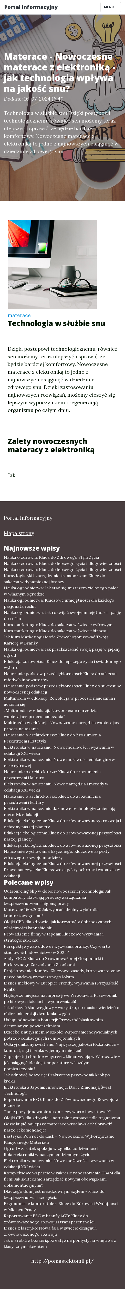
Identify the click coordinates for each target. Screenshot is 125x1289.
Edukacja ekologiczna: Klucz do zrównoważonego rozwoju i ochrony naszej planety (62, 823)
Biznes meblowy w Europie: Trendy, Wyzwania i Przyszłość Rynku (61, 986)
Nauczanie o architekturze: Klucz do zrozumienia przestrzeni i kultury (52, 774)
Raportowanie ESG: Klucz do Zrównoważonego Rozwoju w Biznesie (61, 1102)
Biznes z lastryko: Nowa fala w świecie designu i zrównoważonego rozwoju (50, 1231)
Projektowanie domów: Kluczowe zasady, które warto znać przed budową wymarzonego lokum (62, 973)
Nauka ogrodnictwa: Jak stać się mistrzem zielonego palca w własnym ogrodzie (61, 591)
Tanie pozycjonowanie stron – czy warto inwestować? (57, 1111)
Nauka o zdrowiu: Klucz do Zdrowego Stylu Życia (51, 557)
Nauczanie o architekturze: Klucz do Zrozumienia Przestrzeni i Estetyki (52, 738)
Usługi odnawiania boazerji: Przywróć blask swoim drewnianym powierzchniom (53, 1022)
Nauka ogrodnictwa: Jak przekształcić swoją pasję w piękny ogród (62, 652)
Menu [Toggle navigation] (110, 7)
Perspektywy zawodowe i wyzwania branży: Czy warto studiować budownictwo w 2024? (57, 949)
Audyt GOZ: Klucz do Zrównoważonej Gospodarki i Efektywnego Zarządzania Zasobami (53, 961)
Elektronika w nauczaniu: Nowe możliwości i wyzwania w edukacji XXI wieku (59, 750)
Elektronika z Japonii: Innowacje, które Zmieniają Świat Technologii (57, 1090)
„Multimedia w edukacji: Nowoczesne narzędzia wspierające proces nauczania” (51, 713)
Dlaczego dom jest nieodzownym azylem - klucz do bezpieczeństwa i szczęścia (54, 1194)
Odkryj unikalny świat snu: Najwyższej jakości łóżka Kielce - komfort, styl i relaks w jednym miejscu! (61, 1047)
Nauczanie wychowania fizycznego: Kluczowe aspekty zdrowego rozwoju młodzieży (56, 854)
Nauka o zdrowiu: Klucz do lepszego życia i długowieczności (62, 563)
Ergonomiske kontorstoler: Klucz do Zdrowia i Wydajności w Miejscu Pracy (61, 1206)
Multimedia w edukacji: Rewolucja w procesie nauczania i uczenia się (59, 701)
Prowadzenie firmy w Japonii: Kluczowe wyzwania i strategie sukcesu (53, 937)
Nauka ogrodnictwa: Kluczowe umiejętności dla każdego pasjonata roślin (59, 603)
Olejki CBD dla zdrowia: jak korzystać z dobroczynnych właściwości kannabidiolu (57, 924)
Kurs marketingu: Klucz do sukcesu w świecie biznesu (56, 630)
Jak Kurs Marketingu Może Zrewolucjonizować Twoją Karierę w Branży (56, 640)
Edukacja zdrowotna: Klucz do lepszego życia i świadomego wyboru (62, 664)
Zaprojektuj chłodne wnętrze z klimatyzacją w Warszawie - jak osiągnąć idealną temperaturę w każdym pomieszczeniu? (62, 1062)
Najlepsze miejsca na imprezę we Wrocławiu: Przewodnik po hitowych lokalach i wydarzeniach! (60, 998)
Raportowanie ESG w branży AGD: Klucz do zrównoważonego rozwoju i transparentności (49, 1218)
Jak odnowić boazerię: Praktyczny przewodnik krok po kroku (57, 1078)
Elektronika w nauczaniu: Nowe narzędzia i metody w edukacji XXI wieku (56, 787)
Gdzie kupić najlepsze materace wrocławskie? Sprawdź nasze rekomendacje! (58, 1127)
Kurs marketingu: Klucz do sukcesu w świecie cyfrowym (58, 624)
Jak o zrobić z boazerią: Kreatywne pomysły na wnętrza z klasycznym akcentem (60, 1243)
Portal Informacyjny (31, 7)
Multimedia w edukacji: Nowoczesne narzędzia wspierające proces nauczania (62, 725)
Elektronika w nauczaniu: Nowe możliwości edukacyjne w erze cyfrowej (59, 762)
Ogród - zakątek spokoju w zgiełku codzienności (51, 1148)
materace (19, 315)
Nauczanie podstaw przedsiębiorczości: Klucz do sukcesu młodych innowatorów (60, 676)
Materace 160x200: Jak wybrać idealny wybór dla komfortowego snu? (51, 912)
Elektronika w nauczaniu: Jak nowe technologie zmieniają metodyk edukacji (59, 811)
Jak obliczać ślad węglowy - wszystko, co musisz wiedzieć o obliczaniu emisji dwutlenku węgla (61, 1010)
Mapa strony (19, 533)
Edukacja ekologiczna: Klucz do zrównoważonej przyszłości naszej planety (62, 836)
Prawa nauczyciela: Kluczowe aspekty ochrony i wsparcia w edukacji (62, 872)
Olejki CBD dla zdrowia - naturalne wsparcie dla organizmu (62, 1117)
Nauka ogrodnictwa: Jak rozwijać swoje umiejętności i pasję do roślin (62, 615)
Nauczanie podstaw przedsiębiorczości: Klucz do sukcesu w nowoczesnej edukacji (62, 689)
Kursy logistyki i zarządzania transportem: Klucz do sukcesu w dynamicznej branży (54, 578)
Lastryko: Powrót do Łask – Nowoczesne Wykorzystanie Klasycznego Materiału (59, 1139)
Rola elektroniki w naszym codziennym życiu (47, 1154)
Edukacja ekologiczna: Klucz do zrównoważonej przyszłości (62, 845)
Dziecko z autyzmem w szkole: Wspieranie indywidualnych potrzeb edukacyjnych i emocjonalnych (60, 1035)
